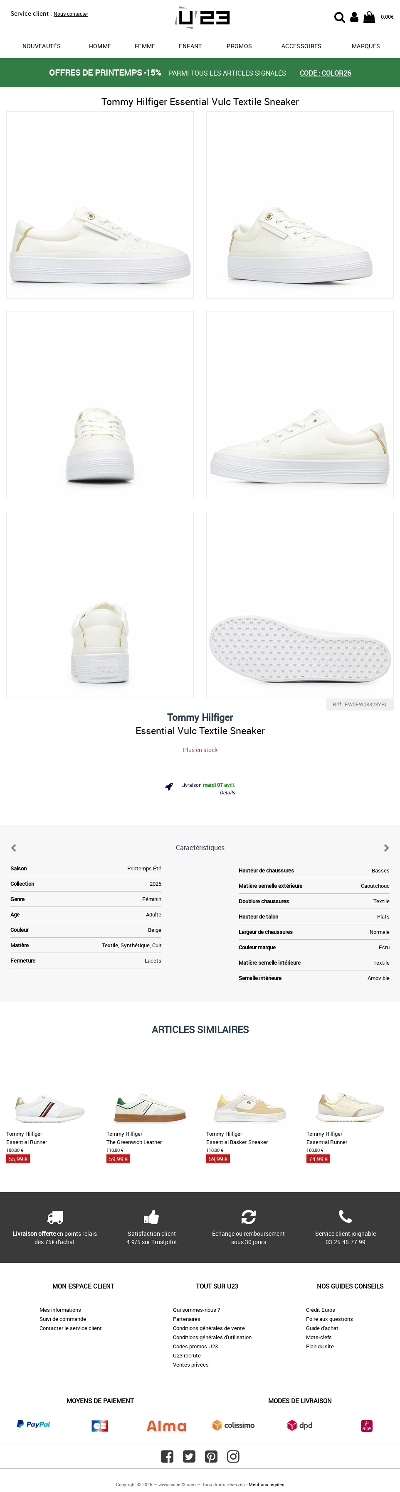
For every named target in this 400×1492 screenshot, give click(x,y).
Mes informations (60, 1309)
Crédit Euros (320, 1309)
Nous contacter (71, 13)
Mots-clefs (319, 1337)
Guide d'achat (322, 1328)
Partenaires (186, 1319)
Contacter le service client (71, 1328)
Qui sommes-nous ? (196, 1309)
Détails (227, 792)
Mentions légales (266, 1484)
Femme (145, 46)
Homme (100, 46)
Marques (366, 46)
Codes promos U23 (195, 1346)
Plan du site (320, 1346)
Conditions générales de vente (209, 1328)
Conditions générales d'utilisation (212, 1337)
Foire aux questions (329, 1319)
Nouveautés (41, 46)
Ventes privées (191, 1364)
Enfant (190, 46)
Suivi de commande (63, 1319)
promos (239, 46)
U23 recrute (187, 1355)
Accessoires (301, 46)
